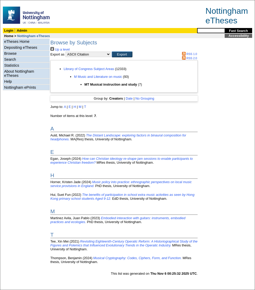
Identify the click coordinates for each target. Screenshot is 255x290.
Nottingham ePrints (20, 87)
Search (10, 59)
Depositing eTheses (20, 47)
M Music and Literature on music (98, 77)
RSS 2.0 (188, 58)
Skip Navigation (11, 3)
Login (8, 30)
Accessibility (239, 36)
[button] (122, 54)
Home (9, 36)
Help (8, 81)
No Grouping (144, 98)
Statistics (11, 65)
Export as (57, 54)
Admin (22, 30)
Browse (10, 53)
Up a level (60, 49)
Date (129, 98)
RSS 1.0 (188, 54)
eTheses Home (17, 41)
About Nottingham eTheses (19, 73)
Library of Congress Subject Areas (89, 69)
